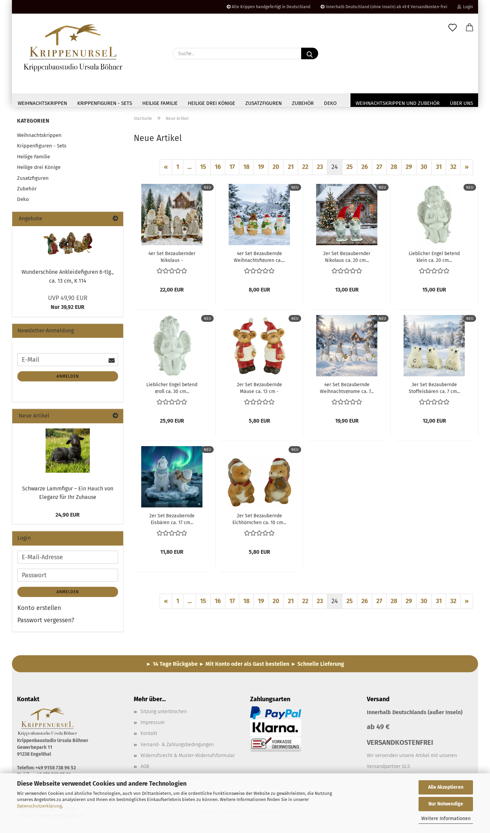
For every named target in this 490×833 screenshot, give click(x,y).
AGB (145, 768)
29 (409, 169)
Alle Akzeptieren (445, 787)
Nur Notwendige (445, 804)
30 (424, 169)
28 (394, 169)
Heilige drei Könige (211, 103)
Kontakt (149, 735)
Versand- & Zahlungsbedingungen (177, 747)
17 (232, 169)
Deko (330, 103)
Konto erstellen (39, 610)
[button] (469, 28)
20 (276, 169)
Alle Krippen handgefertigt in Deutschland (268, 6)
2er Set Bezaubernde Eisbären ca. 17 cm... (172, 520)
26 (364, 169)
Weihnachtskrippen (42, 103)
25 (349, 169)
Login (465, 6)
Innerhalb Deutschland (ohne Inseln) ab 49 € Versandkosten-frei (384, 6)
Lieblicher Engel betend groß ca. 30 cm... (171, 389)
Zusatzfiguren (263, 103)
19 (261, 169)
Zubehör (303, 103)
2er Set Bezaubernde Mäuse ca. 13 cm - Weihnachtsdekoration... (259, 389)
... (189, 169)
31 (439, 169)
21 (291, 169)
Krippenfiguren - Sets (104, 103)
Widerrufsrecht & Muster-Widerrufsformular (188, 757)
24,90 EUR (67, 517)
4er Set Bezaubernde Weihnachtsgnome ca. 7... (347, 389)
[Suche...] (309, 53)
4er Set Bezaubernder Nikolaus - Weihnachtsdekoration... (172, 258)
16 (218, 169)
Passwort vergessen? (45, 622)
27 (379, 169)
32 (453, 169)
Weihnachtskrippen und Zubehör (398, 103)
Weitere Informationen (446, 818)
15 (203, 169)
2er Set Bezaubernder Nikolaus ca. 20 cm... (346, 258)
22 (305, 169)
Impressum (153, 724)
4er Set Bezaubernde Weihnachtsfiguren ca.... (259, 258)
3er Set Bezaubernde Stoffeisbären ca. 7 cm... (434, 389)
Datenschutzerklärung (39, 805)
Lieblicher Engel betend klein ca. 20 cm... (434, 258)
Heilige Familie (160, 103)
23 (320, 169)
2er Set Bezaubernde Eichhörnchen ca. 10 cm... (259, 520)
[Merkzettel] (452, 28)
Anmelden (67, 378)
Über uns (461, 103)
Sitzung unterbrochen (164, 714)
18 (246, 169)
